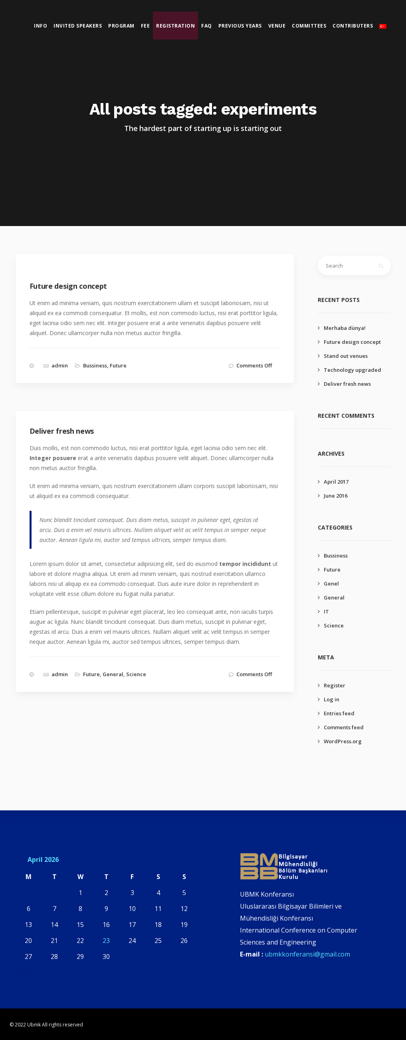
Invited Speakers (78, 26)
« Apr (23, 970)
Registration (175, 26)
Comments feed (344, 727)
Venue (277, 26)
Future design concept (352, 341)
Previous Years (240, 26)
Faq (207, 26)
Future (118, 365)
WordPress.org (343, 741)
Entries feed (339, 713)
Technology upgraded (352, 369)
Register (334, 685)
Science (136, 674)
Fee (146, 26)
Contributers (353, 26)
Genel (331, 583)
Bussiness (95, 365)
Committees (309, 26)
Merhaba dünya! (345, 327)
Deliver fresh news (347, 383)
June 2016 (335, 495)
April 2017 (336, 481)
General (113, 674)
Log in (331, 699)
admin (59, 365)
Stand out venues (346, 355)
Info (41, 26)
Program (122, 26)
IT (326, 611)
